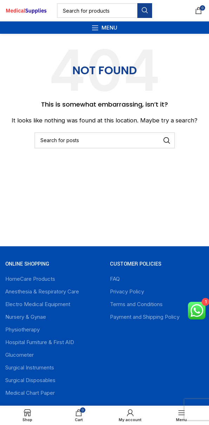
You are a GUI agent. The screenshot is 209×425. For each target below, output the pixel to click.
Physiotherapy (22, 329)
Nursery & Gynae (25, 316)
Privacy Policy (127, 291)
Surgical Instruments (29, 367)
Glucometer (19, 354)
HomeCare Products (30, 278)
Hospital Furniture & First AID (39, 342)
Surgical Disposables (30, 380)
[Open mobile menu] (104, 28)
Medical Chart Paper (30, 392)
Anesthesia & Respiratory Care (42, 291)
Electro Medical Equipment (37, 304)
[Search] (104, 10)
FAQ (115, 278)
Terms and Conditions (136, 304)
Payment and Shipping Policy (144, 316)
